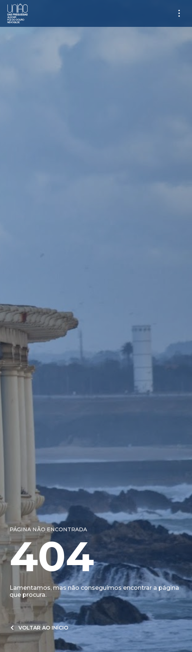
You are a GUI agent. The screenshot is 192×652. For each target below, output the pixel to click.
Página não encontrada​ (48, 529)
